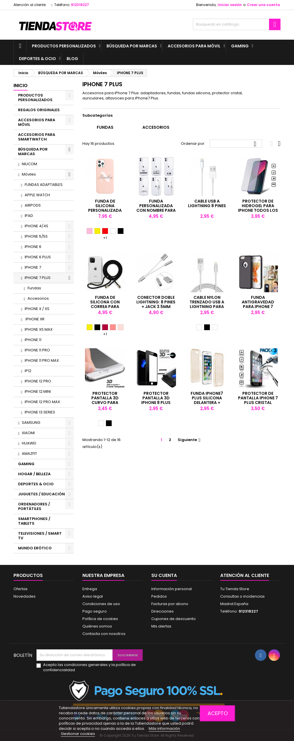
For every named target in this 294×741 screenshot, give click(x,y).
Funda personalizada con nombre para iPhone (156, 208)
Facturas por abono (169, 604)
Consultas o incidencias (242, 596)
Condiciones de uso (101, 604)
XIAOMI (28, 433)
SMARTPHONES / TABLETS (34, 521)
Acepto (218, 713)
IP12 (28, 371)
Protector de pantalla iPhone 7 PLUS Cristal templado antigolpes (258, 402)
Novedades (24, 596)
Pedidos (159, 596)
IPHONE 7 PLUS (38, 277)
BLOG (72, 58)
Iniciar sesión (230, 4)
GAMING (240, 46)
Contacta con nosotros (103, 633)
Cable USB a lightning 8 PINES (207, 203)
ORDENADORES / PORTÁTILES (34, 506)
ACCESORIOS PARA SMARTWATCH (36, 137)
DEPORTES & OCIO (37, 58)
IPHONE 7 (33, 267)
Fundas (34, 288)
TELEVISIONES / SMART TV (40, 536)
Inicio (20, 85)
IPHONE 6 (33, 246)
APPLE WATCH (37, 195)
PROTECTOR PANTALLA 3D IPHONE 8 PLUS (156, 397)
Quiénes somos (97, 626)
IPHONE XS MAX (39, 329)
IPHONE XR (35, 319)
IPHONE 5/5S (36, 236)
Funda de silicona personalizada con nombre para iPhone (105, 210)
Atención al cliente (29, 4)
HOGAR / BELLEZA (34, 474)
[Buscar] (237, 24)
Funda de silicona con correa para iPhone (105, 304)
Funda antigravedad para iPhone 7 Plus (258, 304)
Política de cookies (100, 618)
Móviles (29, 174)
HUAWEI (29, 443)
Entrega (89, 589)
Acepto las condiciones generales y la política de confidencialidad (89, 667)
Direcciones (162, 611)
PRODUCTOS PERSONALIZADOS (64, 46)
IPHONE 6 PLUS (38, 257)
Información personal (171, 589)
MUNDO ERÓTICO (35, 548)
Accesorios (38, 298)
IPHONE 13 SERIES (40, 412)
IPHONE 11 (33, 339)
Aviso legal (92, 596)
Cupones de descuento (173, 618)
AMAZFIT (29, 453)
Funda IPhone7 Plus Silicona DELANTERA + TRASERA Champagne (207, 402)
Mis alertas (161, 626)
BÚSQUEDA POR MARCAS (132, 46)
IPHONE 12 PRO (38, 381)
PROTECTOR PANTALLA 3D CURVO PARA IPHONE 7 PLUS (105, 400)
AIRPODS (33, 205)
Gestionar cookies (78, 733)
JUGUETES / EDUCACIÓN (41, 494)
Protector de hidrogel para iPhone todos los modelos (258, 208)
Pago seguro (94, 611)
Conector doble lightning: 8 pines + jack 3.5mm (155, 302)
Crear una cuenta (263, 4)
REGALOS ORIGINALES (39, 110)
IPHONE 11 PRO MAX (42, 360)
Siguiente (190, 440)
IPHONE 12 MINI (38, 391)
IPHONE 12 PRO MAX (42, 402)
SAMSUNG (31, 422)
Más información (164, 728)
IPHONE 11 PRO (37, 350)
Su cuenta (164, 575)
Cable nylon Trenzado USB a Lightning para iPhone (206, 304)
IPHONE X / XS (37, 308)
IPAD (29, 215)
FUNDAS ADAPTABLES (44, 184)
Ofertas (20, 589)
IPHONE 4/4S (36, 226)
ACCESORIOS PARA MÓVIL (194, 46)
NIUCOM (29, 164)
